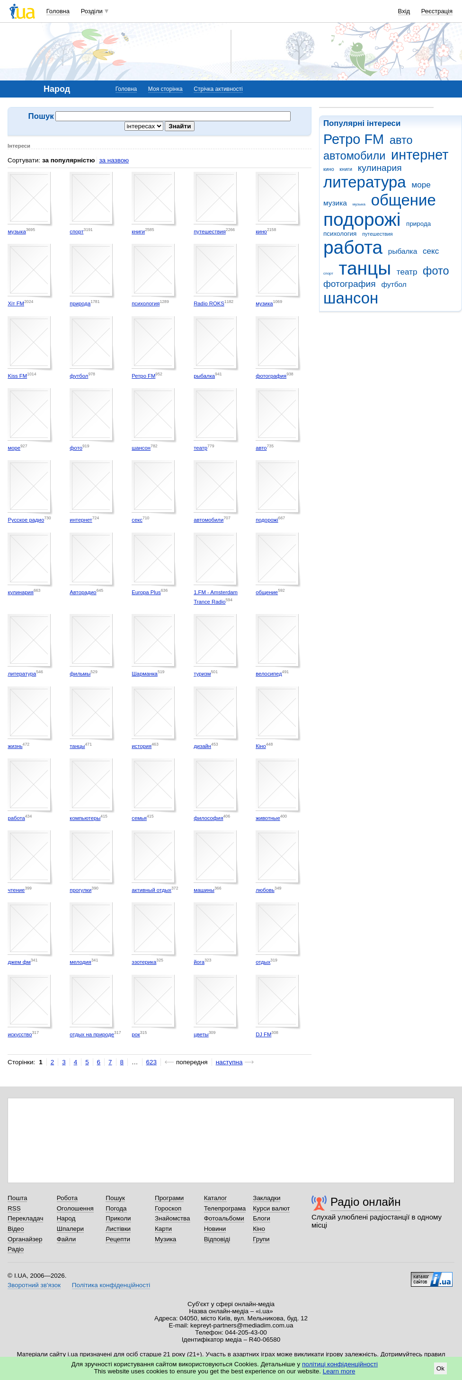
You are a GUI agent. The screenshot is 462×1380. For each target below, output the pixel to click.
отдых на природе (92, 1034)
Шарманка (145, 674)
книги (345, 169)
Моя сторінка (165, 89)
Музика (165, 1239)
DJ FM (263, 1034)
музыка (359, 204)
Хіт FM (16, 303)
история (141, 746)
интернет (419, 154)
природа (418, 223)
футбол (393, 284)
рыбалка (402, 251)
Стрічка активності (218, 89)
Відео (16, 1228)
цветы (201, 1034)
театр (407, 271)
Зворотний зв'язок (34, 1285)
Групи (261, 1239)
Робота (67, 1198)
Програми (169, 1198)
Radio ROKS (209, 303)
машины (204, 890)
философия (208, 818)
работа (352, 247)
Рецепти (118, 1239)
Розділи (92, 11)
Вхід (404, 11)
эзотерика (144, 962)
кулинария (380, 168)
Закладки (266, 1198)
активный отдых (151, 890)
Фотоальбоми (224, 1218)
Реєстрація (437, 11)
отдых (263, 962)
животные (268, 818)
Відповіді (217, 1239)
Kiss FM (17, 376)
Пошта (17, 1198)
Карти (163, 1228)
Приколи (118, 1218)
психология (339, 233)
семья (139, 818)
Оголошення (75, 1208)
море (420, 184)
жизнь (15, 746)
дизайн (202, 746)
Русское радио (26, 520)
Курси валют (271, 1208)
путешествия (377, 234)
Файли (66, 1239)
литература (364, 182)
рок (136, 1034)
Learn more (339, 1371)
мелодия (80, 962)
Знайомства (172, 1218)
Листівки (118, 1228)
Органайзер (25, 1239)
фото (436, 271)
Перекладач (25, 1218)
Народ (66, 1218)
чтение (16, 890)
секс (431, 251)
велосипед (269, 674)
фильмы (80, 674)
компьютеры (85, 818)
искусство (20, 1034)
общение (403, 200)
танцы (365, 268)
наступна (229, 1062)
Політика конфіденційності (111, 1285)
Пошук (115, 1198)
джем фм (19, 962)
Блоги (261, 1218)
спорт (328, 273)
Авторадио (83, 592)
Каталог (215, 1198)
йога (199, 962)
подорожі (361, 219)
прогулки (80, 890)
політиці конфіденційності (340, 1364)
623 (151, 1062)
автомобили (354, 156)
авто (401, 140)
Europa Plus (146, 592)
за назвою (114, 160)
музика (335, 203)
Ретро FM (353, 139)
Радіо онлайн (365, 1201)
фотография (349, 284)
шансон (350, 298)
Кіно (261, 746)
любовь (265, 890)
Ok (440, 1368)
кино (328, 169)
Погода (116, 1208)
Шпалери (70, 1228)
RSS (14, 1208)
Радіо (16, 1249)
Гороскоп (168, 1208)
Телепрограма (225, 1208)
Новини (215, 1228)
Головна (58, 11)
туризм (202, 674)
